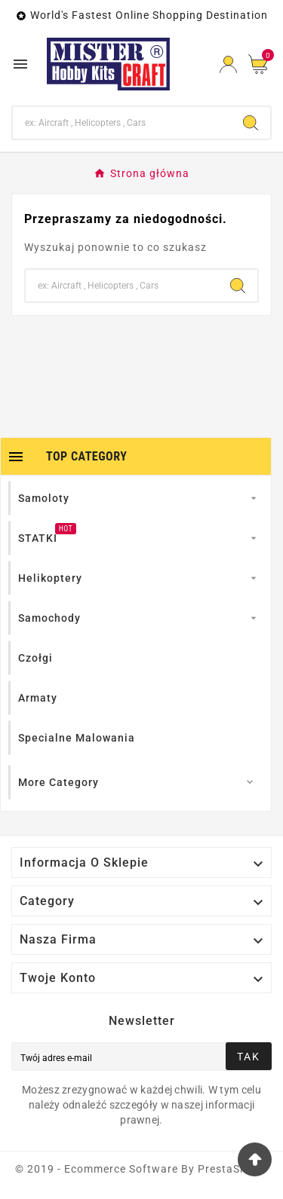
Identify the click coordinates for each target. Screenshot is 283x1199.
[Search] (122, 123)
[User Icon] (228, 64)
